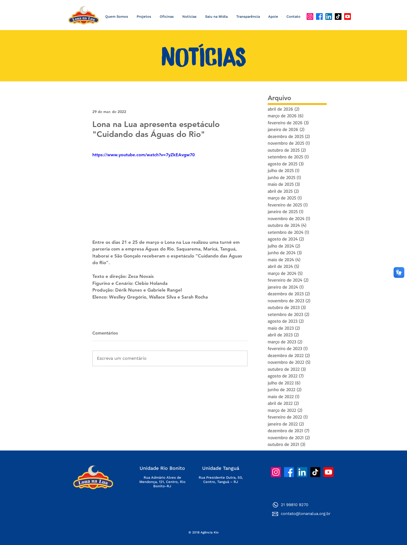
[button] (189, 16)
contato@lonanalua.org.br (305, 513)
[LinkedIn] (328, 16)
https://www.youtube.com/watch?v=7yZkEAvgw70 (143, 154)
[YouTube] (347, 16)
